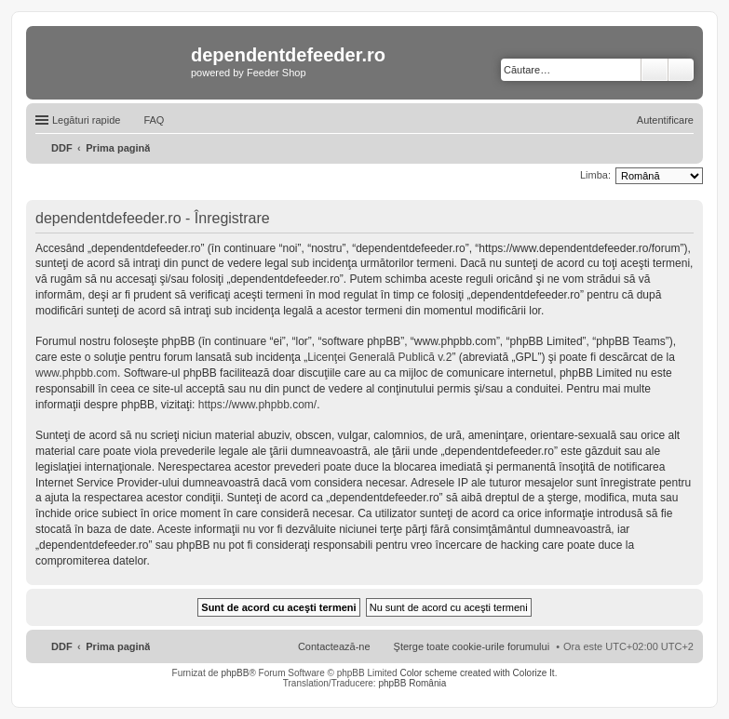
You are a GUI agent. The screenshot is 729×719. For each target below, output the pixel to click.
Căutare (654, 70)
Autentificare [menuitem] (665, 120)
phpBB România (412, 683)
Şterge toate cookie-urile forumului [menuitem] (472, 646)
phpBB (235, 673)
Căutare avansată (681, 70)
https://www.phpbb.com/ (257, 404)
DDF (62, 646)
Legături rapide (86, 120)
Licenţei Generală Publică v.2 (379, 357)
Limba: (595, 174)
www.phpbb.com (76, 372)
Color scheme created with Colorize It (476, 673)
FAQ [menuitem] (153, 120)
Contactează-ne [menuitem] (334, 646)
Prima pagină (118, 646)
